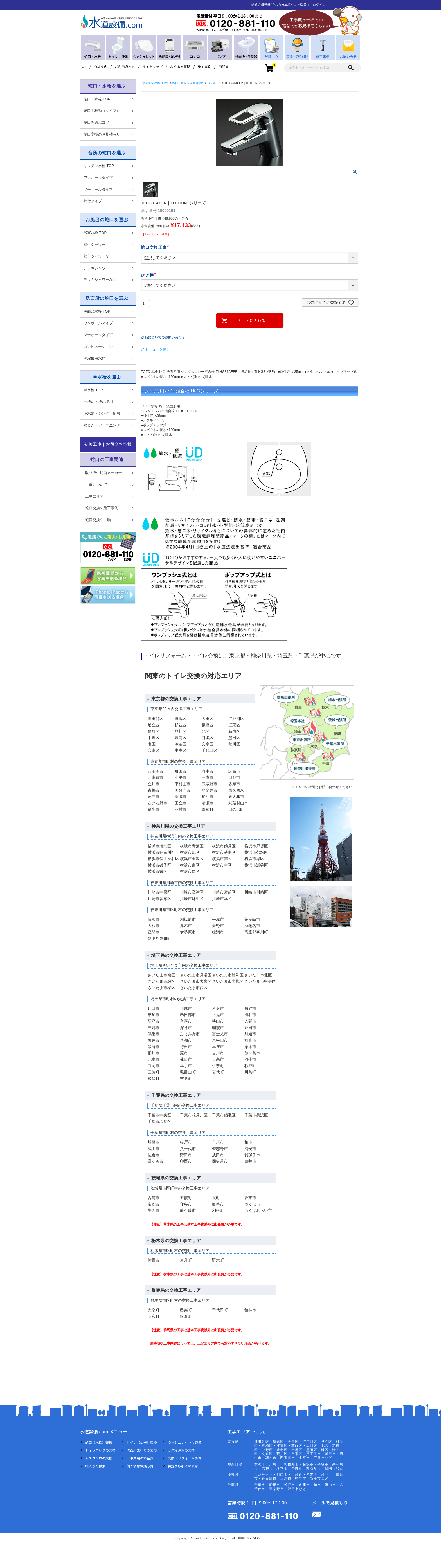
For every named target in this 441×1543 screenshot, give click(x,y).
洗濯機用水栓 (94, 358)
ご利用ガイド (125, 66)
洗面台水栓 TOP (97, 311)
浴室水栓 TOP (95, 233)
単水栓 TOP (93, 390)
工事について (96, 484)
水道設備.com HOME (155, 83)
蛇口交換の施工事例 (101, 508)
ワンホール (214, 83)
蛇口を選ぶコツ (96, 122)
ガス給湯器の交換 (181, 1450)
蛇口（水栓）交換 (98, 1442)
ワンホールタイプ (98, 177)
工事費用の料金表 (140, 1458)
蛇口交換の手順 (98, 520)
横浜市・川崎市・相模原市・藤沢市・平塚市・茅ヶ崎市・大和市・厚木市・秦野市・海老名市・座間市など (298, 1466)
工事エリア (94, 496)
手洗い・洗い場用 (98, 402)
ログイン (319, 4)
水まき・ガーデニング (102, 425)
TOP (83, 66)
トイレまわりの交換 (100, 1450)
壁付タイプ (93, 201)
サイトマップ (152, 66)
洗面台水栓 (197, 83)
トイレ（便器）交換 (142, 1442)
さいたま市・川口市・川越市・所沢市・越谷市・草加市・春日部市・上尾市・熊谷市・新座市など (298, 1477)
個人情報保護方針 (140, 1465)
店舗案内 (100, 66)
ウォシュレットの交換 (184, 1442)
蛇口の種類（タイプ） (102, 111)
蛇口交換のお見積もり (102, 134)
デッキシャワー (96, 268)
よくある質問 (180, 66)
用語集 (224, 66)
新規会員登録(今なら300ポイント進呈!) (280, 4)
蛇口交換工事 (156, 247)
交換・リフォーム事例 (184, 1458)
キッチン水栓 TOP (99, 166)
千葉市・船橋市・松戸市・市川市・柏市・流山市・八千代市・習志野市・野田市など (298, 1487)
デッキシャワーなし (100, 280)
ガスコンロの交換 (98, 1458)
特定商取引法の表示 (183, 1465)
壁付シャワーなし (98, 256)
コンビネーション (98, 346)
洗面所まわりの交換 (142, 1450)
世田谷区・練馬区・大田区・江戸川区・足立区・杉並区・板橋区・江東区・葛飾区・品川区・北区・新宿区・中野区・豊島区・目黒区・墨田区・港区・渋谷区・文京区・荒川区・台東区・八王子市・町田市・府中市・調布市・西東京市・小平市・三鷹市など (298, 1450)
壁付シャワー (94, 244)
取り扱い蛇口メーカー (103, 473)
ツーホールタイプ (98, 189)
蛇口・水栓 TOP (97, 99)
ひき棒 (149, 275)
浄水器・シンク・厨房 (102, 413)
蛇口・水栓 (179, 83)
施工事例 (204, 66)
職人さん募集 (95, 1465)
